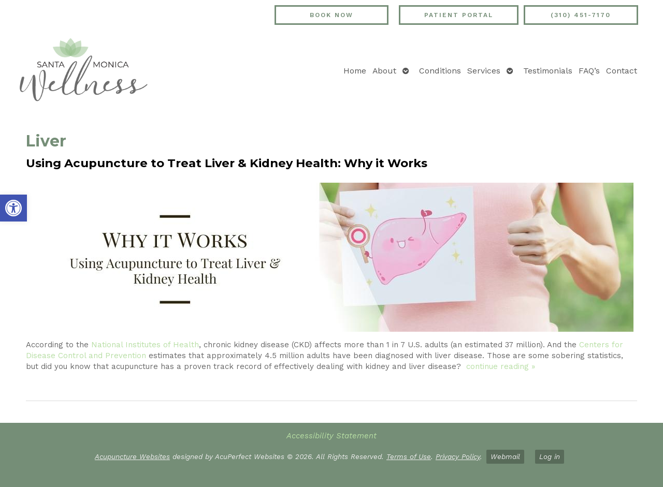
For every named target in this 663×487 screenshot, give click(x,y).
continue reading (500, 366)
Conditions (440, 71)
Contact (621, 71)
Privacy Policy (458, 456)
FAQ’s (589, 71)
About (384, 71)
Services (483, 71)
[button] (13, 208)
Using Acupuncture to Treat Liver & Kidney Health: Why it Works (226, 163)
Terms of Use (408, 456)
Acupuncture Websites (132, 456)
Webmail (505, 456)
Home (354, 71)
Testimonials (547, 71)
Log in (549, 456)
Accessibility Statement (331, 435)
